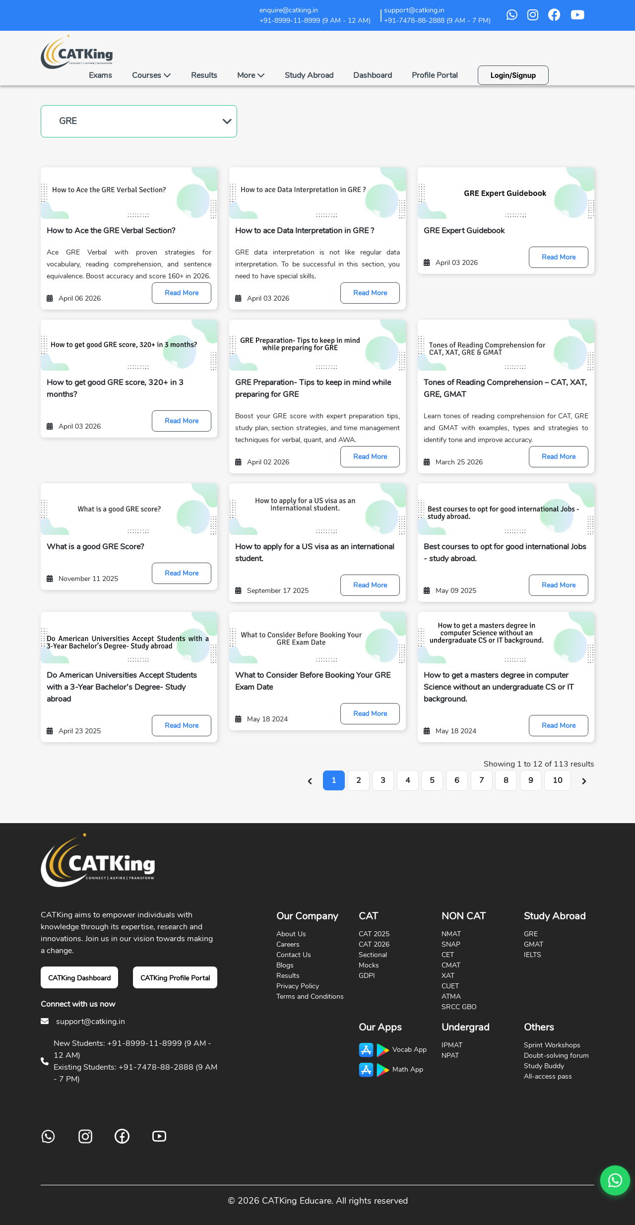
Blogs (285, 965)
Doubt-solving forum (556, 1055)
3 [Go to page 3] (383, 780)
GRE (67, 121)
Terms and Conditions (310, 996)
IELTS (532, 955)
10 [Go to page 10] (558, 780)
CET (448, 955)
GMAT (533, 944)
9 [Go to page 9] (530, 780)
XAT (448, 975)
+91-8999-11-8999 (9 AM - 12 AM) (315, 20)
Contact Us (293, 955)
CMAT (451, 965)
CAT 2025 (374, 934)
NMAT (451, 934)
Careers (288, 944)
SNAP (451, 944)
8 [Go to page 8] (506, 780)
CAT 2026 (374, 944)
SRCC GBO (459, 1007)
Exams (100, 75)
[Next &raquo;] (584, 780)
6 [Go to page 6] (456, 780)
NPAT (450, 1055)
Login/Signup (513, 75)
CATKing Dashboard (79, 978)
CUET (450, 986)
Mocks (369, 965)
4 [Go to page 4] (407, 780)
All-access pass (548, 1076)
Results (204, 75)
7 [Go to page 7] (481, 780)
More (251, 75)
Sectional (373, 955)
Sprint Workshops (552, 1045)
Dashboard (372, 75)
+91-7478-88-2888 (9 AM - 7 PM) (437, 20)
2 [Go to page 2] (358, 780)
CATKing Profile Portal (175, 978)
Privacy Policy (297, 986)
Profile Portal (435, 75)
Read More (181, 293)
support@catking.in (90, 1021)
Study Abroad (309, 75)
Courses (151, 75)
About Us (291, 934)
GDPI (367, 975)
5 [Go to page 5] (432, 780)
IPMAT (452, 1045)
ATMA (451, 996)
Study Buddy (544, 1066)
